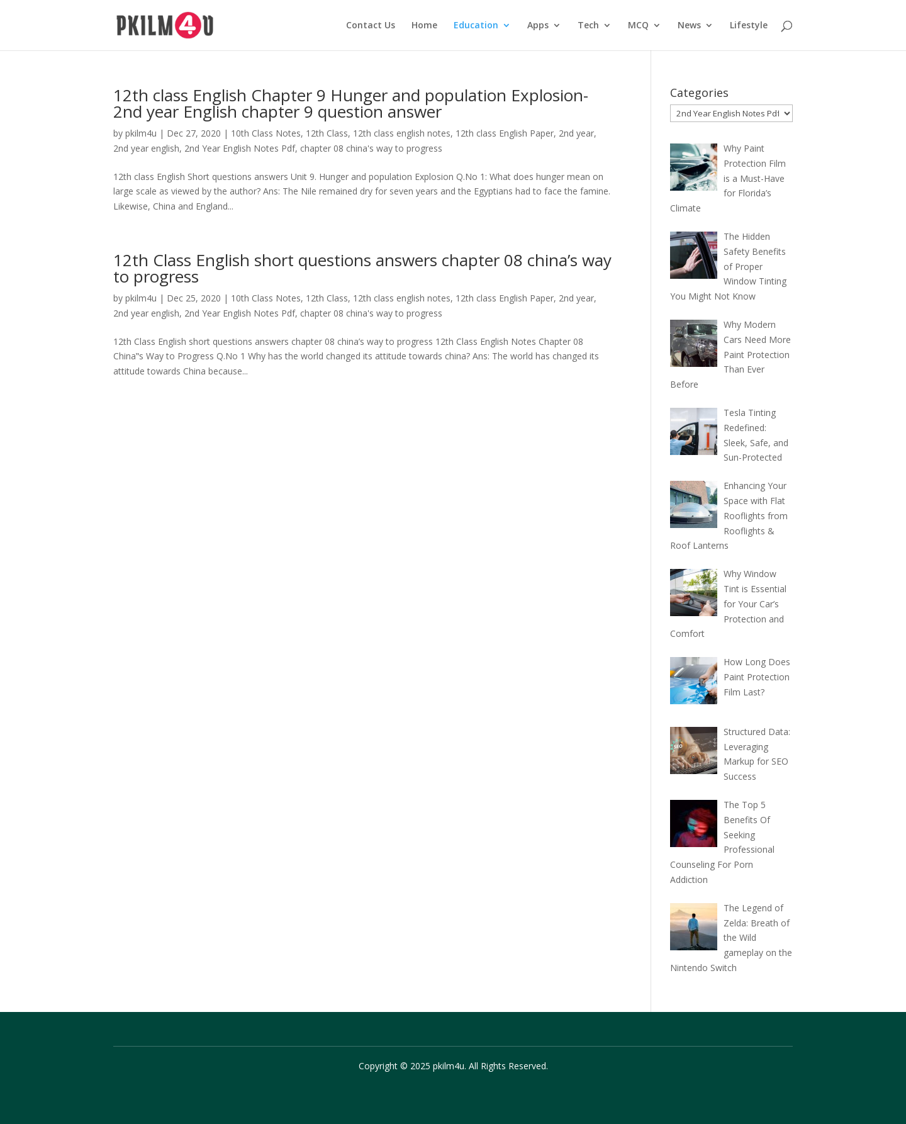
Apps (538, 26)
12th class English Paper (505, 133)
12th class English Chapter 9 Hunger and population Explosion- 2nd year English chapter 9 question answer (350, 103)
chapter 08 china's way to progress (371, 148)
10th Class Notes (266, 133)
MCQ (638, 26)
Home (424, 26)
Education (476, 26)
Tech (588, 26)
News (689, 26)
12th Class (327, 133)
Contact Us (370, 26)
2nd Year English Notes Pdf (239, 148)
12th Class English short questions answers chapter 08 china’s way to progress (362, 268)
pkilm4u (141, 133)
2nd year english (146, 148)
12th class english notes (401, 133)
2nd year (576, 133)
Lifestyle (749, 26)
